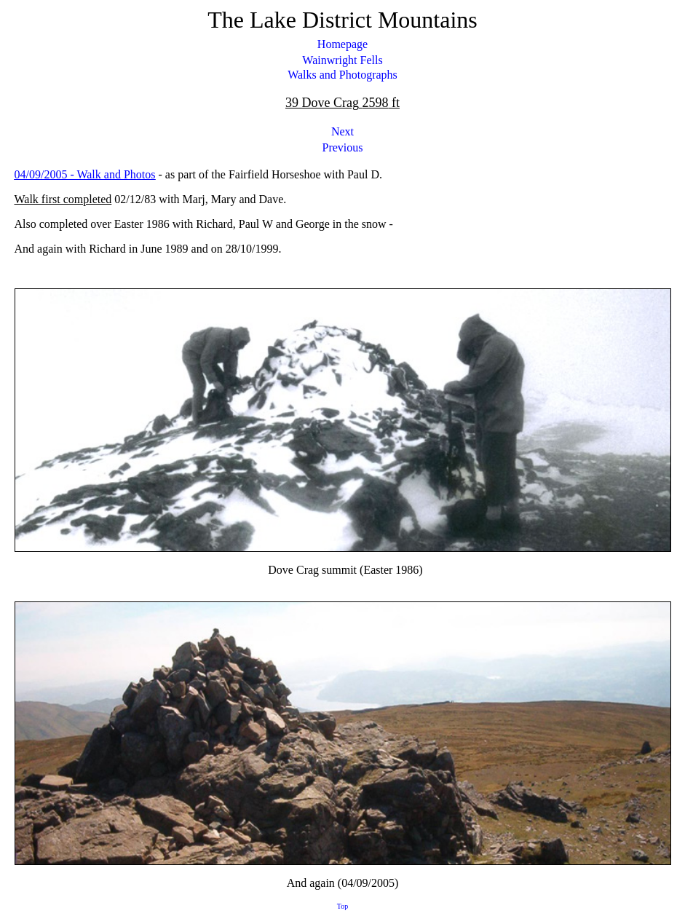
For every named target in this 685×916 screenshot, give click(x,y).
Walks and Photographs (342, 74)
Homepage (342, 44)
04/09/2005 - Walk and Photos (85, 174)
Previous (342, 147)
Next (342, 131)
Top (342, 906)
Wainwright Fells (342, 60)
